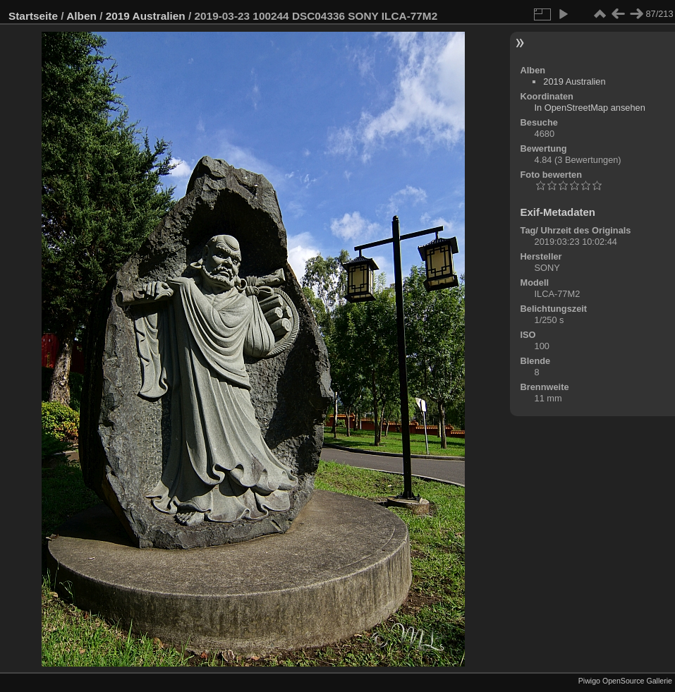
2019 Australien (146, 16)
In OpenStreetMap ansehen (590, 107)
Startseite (33, 16)
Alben (81, 16)
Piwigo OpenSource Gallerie (625, 680)
